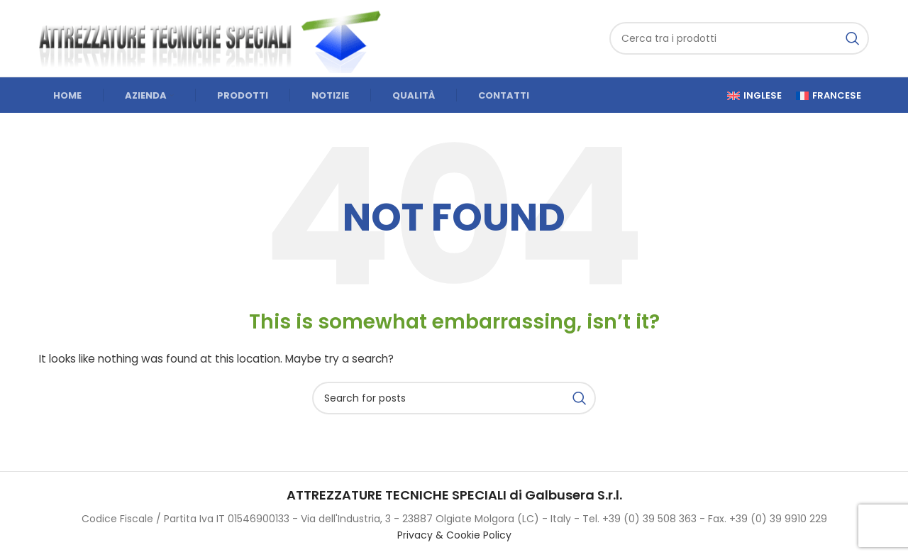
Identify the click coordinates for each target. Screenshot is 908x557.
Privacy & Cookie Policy (454, 535)
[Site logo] (216, 38)
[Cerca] (739, 38)
